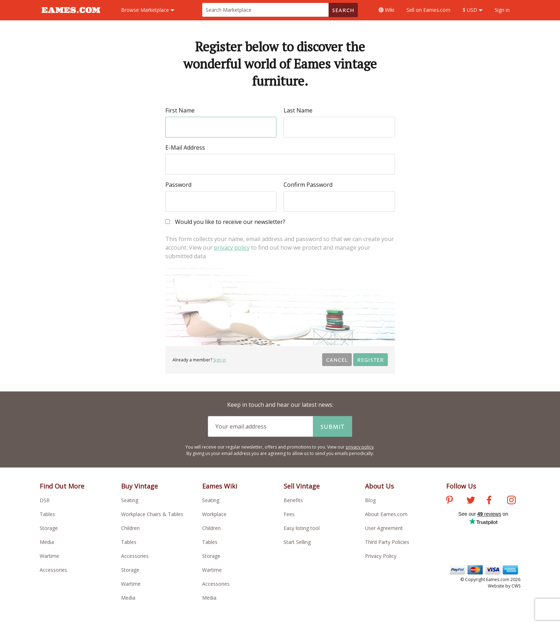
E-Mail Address (185, 147)
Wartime (49, 555)
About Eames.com (386, 514)
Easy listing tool (302, 528)
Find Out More (62, 486)
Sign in (502, 9)
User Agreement (384, 528)
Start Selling (297, 542)
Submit (332, 426)
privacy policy (232, 247)
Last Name (298, 110)
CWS (515, 586)
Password (178, 185)
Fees (289, 514)
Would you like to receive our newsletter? (225, 222)
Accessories (53, 569)
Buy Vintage (139, 486)
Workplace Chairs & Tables (152, 514)
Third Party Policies (387, 542)
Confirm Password (308, 185)
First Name (180, 110)
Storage (49, 528)
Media (47, 542)
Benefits (293, 500)
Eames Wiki (219, 486)
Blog (370, 500)
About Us (379, 486)
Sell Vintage (302, 486)
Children (130, 528)
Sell (428, 9)
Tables (47, 514)
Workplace (214, 514)
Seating (129, 500)
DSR (45, 500)
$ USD (472, 9)
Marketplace (147, 9)
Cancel (337, 359)
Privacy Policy (380, 555)
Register (370, 359)
